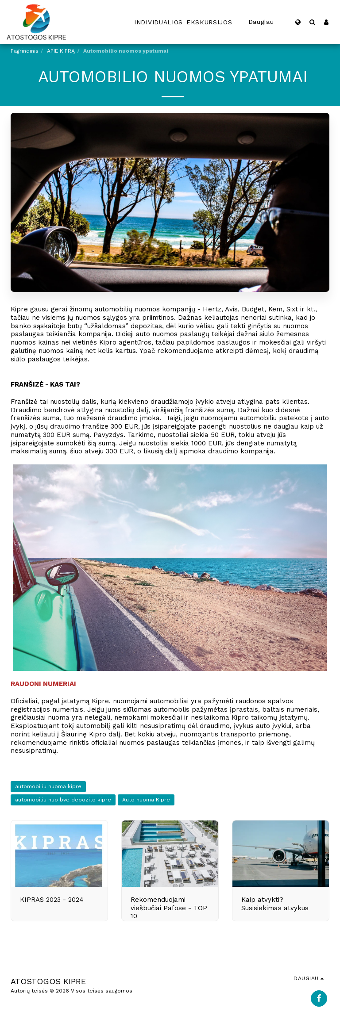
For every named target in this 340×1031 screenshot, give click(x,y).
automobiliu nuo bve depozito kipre (63, 800)
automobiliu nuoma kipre (48, 786)
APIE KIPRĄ (61, 51)
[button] (312, 22)
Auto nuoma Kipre (146, 800)
